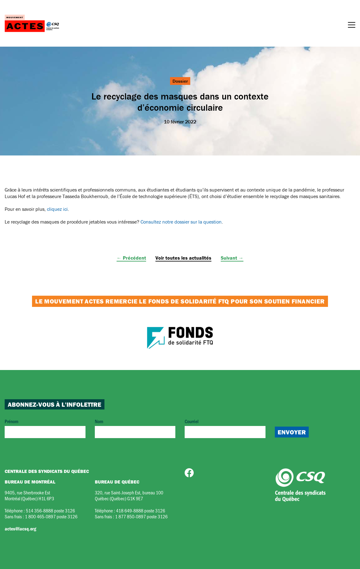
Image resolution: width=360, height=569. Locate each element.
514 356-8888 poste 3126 (50, 510)
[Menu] (351, 26)
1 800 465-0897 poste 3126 (51, 516)
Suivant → (232, 258)
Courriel (225, 428)
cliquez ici (57, 209)
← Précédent (131, 258)
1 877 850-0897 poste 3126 (141, 516)
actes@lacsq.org (20, 528)
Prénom (45, 428)
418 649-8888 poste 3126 (140, 510)
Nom (135, 428)
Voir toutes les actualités (183, 258)
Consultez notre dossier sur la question (181, 222)
